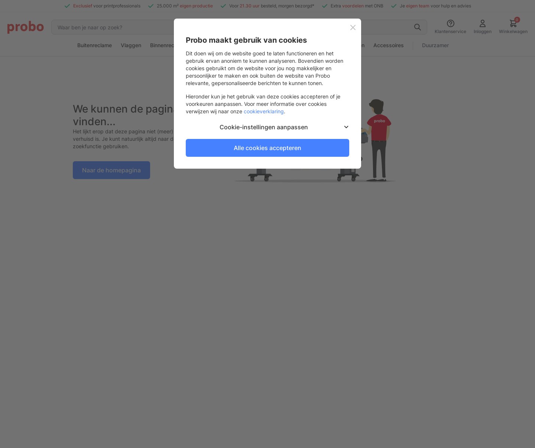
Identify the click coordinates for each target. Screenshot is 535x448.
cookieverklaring (264, 111)
